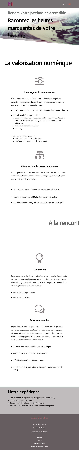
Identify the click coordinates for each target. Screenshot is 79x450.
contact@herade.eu (39, 418)
